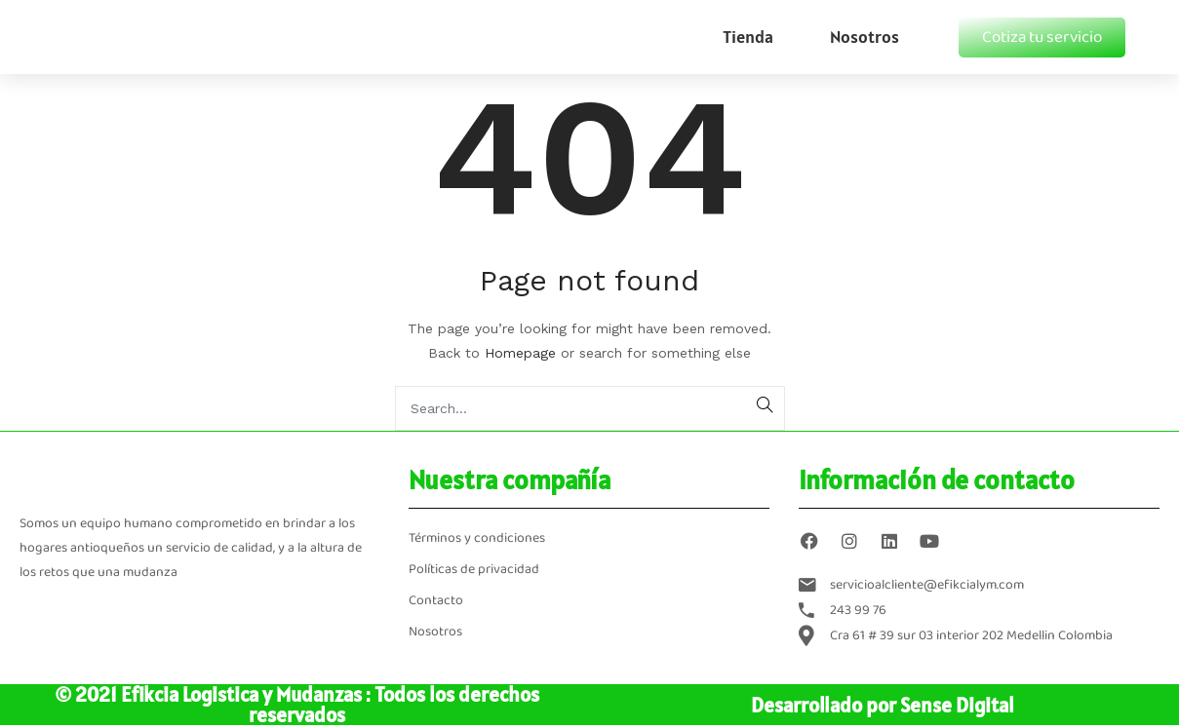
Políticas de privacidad (474, 569)
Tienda (748, 36)
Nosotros (864, 36)
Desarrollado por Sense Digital (882, 705)
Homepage (520, 353)
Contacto (436, 601)
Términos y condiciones (477, 538)
